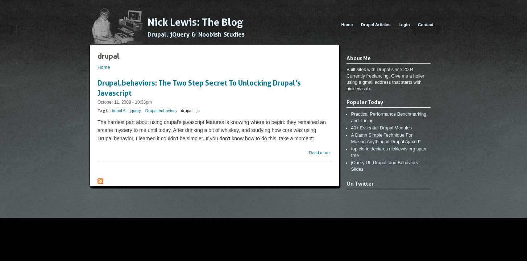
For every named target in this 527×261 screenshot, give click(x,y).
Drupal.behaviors (161, 110)
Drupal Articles (375, 24)
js (198, 110)
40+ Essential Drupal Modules (381, 127)
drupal (186, 110)
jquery (135, 110)
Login (404, 24)
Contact (425, 24)
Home (347, 24)
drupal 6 (118, 110)
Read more (319, 152)
